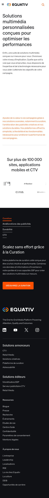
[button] (2, 4)
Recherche (8, 414)
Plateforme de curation (13, 363)
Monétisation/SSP (11, 382)
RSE (4, 468)
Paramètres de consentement (16, 435)
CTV (5, 350)
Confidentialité (9, 431)
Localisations (9, 464)
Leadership (8, 459)
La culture (7, 476)
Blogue (6, 406)
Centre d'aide (9, 427)
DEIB (5, 480)
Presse (6, 410)
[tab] (7, 218)
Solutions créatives (11, 359)
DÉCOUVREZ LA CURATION (18, 285)
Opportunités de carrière (14, 484)
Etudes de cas (9, 423)
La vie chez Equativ (11, 472)
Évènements (8, 418)
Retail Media (8, 354)
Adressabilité (9, 367)
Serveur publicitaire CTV (14, 386)
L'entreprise (8, 455)
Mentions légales (10, 439)
